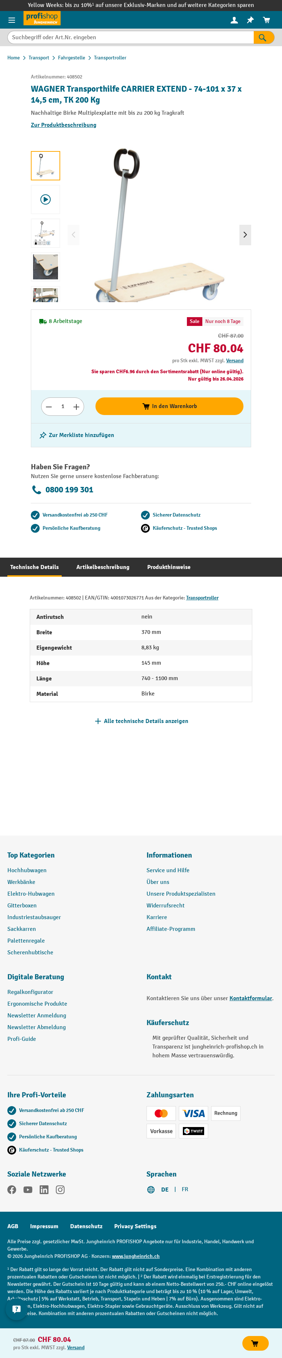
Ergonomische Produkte (37, 1004)
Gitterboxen (22, 905)
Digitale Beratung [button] (35, 976)
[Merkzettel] (250, 20)
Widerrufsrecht (166, 905)
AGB (12, 1226)
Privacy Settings (135, 1226)
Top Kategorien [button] (31, 855)
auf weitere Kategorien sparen (216, 5)
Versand (234, 360)
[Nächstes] (245, 235)
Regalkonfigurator (30, 992)
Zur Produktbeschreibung (64, 125)
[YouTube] (28, 1191)
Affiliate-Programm (171, 929)
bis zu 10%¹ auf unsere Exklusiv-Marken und (121, 5)
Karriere (157, 917)
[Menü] (12, 20)
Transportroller (202, 598)
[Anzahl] (62, 406)
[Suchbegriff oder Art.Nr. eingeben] (130, 37)
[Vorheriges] (73, 235)
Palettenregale (26, 940)
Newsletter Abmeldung (36, 1027)
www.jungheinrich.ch (136, 1256)
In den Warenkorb (169, 406)
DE (165, 1189)
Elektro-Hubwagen (31, 894)
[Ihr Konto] (234, 20)
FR (185, 1189)
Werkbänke (21, 882)
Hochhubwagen (27, 870)
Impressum (44, 1226)
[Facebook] (11, 1191)
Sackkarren (21, 929)
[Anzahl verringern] (48, 406)
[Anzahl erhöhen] (76, 406)
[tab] (34, 567)
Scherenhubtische (30, 952)
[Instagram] (60, 1191)
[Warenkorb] (266, 20)
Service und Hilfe (168, 870)
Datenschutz (86, 1226)
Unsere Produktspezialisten (181, 894)
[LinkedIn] (44, 1191)
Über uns (158, 882)
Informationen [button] (169, 855)
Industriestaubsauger (34, 917)
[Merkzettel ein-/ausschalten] (76, 435)
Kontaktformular (250, 998)
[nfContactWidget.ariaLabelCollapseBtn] (17, 1309)
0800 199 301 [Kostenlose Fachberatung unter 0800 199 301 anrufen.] (62, 490)
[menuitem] (234, 20)
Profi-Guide (21, 1039)
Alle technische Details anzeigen (146, 721)
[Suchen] (264, 37)
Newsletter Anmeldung (36, 1015)
